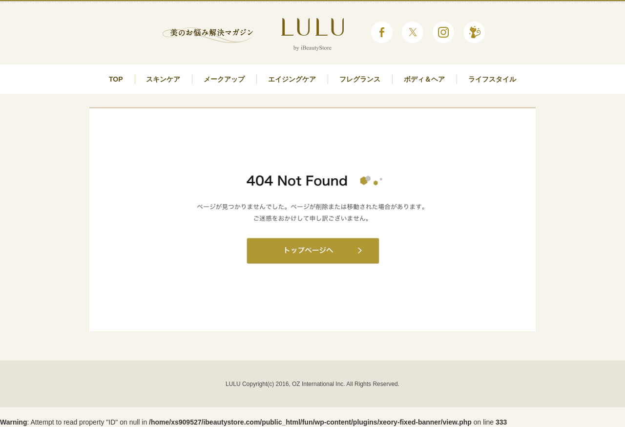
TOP (116, 79)
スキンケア (163, 79)
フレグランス (359, 79)
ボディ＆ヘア (424, 79)
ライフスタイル (492, 79)
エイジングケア (292, 79)
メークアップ (224, 79)
